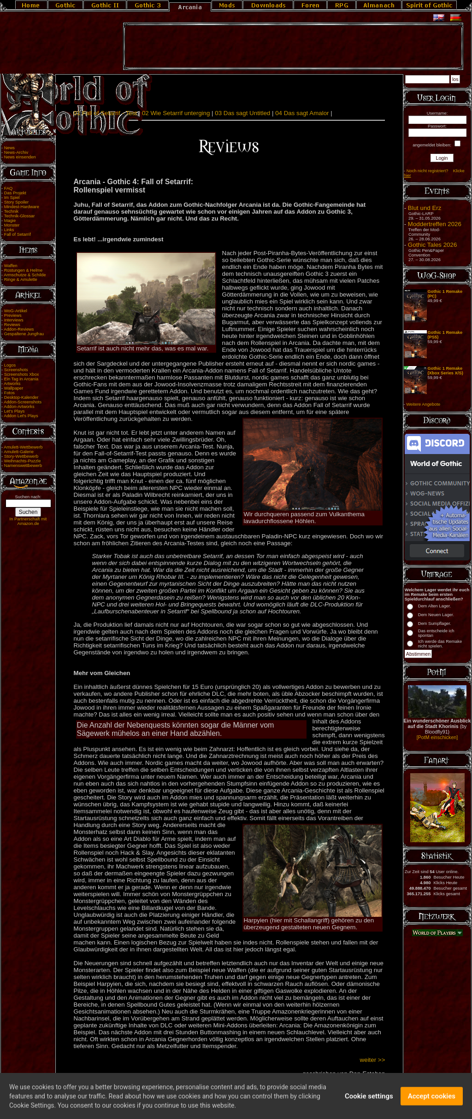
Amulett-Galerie (19, 451)
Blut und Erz (425, 207)
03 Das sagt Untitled (242, 113)
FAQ (8, 188)
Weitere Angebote (423, 404)
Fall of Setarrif (17, 234)
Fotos (9, 392)
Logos (10, 365)
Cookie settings (369, 1100)
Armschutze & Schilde (25, 275)
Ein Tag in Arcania (21, 379)
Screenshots (16, 369)
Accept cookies (431, 1100)
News (9, 148)
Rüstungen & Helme (23, 270)
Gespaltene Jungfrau (24, 334)
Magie (10, 220)
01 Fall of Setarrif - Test (105, 113)
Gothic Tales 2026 (432, 244)
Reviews (12, 324)
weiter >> (372, 1059)
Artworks (12, 383)
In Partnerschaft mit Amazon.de (28, 521)
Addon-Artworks (19, 406)
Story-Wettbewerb (21, 456)
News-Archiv (16, 152)
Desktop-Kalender (21, 397)
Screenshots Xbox (21, 374)
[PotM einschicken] (437, 737)
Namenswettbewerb (23, 465)
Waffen (11, 265)
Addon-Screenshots (22, 402)
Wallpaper (14, 388)
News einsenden (20, 157)
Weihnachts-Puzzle (22, 461)
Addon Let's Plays (21, 416)
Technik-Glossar (19, 216)
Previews (13, 315)
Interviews (14, 320)
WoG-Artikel (15, 311)
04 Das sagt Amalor (302, 113)
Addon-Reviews (19, 329)
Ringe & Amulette (20, 279)
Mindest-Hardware (21, 206)
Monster (12, 225)
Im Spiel (12, 197)
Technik (11, 211)
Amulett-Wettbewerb (23, 447)
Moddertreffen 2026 (434, 224)
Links (9, 229)
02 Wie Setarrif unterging (176, 113)
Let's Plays (14, 411)
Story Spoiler (16, 202)
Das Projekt (15, 193)
